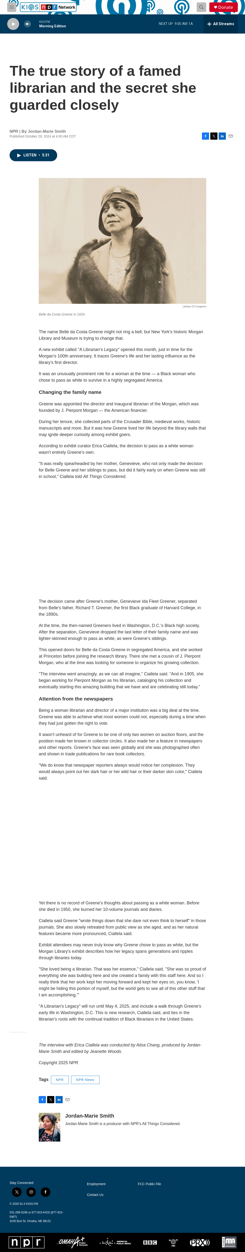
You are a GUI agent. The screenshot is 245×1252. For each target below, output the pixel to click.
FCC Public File (149, 1184)
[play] (13, 24)
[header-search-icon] (201, 7)
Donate (225, 7)
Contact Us (95, 1195)
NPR (60, 1080)
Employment (96, 1184)
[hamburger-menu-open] (11, 7)
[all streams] (221, 24)
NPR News (85, 1080)
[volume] (27, 24)
